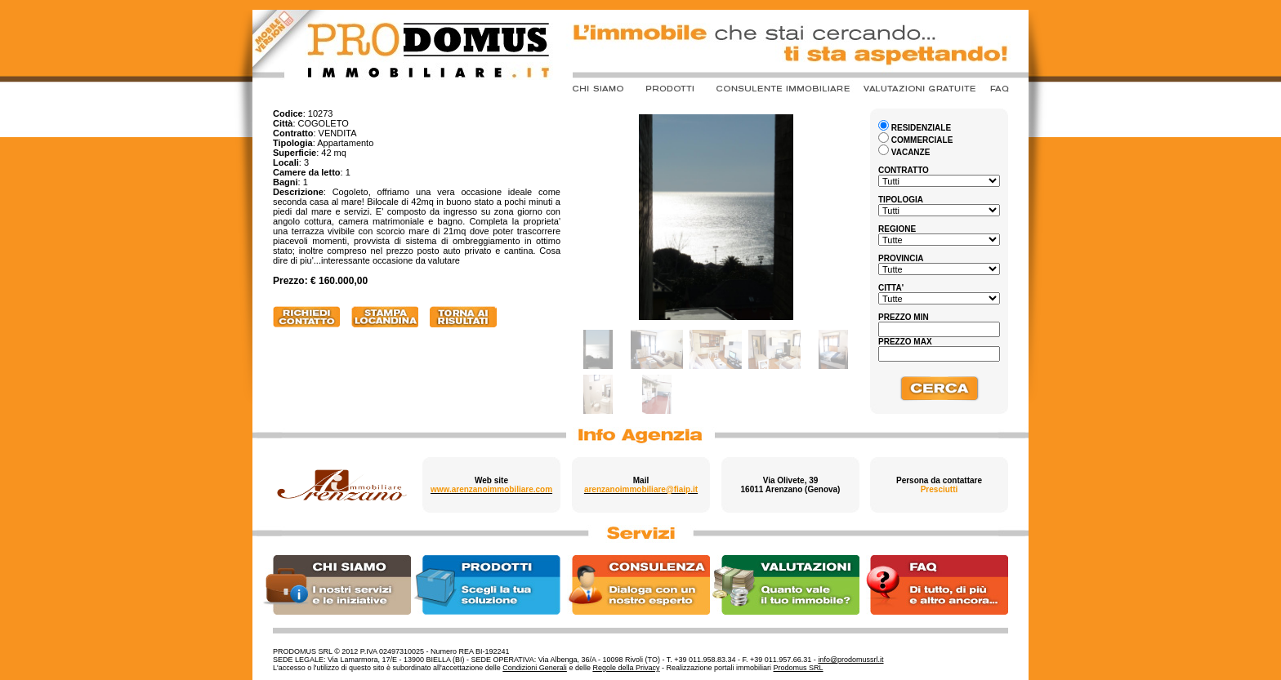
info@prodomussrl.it (850, 660)
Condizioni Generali (534, 668)
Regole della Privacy (625, 668)
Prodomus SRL (799, 668)
